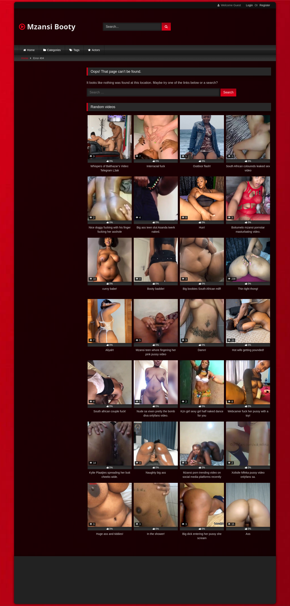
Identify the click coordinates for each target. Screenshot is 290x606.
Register (265, 5)
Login (249, 5)
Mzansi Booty (47, 27)
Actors (96, 50)
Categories (54, 50)
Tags (77, 50)
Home (31, 50)
